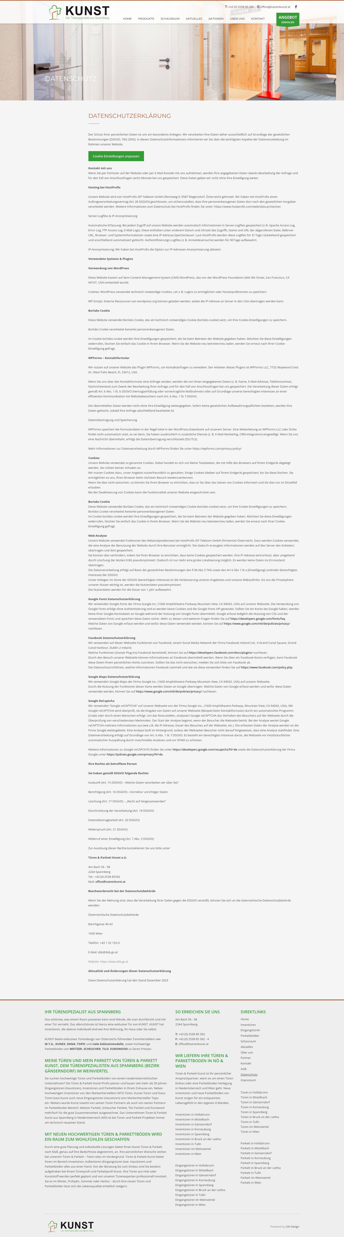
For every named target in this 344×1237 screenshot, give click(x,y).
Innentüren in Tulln (188, 1144)
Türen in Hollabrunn (254, 1092)
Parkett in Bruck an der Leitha (261, 1168)
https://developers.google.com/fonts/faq (257, 619)
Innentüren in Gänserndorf (193, 1124)
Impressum (248, 1080)
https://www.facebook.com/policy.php (266, 667)
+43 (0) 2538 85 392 (241, 6)
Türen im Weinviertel (255, 1127)
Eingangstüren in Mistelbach (194, 1170)
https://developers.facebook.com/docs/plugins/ (221, 653)
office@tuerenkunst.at (275, 6)
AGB (243, 1069)
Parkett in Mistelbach (255, 1148)
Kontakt (246, 1063)
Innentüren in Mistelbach (192, 1119)
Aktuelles (247, 1047)
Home (245, 1019)
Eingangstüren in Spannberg (194, 1185)
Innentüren (248, 1025)
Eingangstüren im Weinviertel (195, 1200)
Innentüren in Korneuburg (193, 1129)
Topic (155, 1098)
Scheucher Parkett (114, 1108)
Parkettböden (250, 1036)
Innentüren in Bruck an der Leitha (198, 1139)
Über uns (247, 1052)
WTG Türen (125, 1093)
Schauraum (248, 1041)
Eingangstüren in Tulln (190, 1195)
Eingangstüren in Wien (190, 1205)
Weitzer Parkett (90, 1108)
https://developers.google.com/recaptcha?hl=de (205, 749)
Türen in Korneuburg (255, 1107)
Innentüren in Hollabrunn (192, 1114)
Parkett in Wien (251, 1183)
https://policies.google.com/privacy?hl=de (135, 754)
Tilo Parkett (136, 1108)
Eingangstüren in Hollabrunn (194, 1165)
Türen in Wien (250, 1132)
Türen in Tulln (250, 1122)
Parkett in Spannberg (255, 1163)
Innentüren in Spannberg (192, 1134)
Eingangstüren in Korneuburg (195, 1180)
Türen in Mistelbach (254, 1097)
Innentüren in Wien (188, 1154)
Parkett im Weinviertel (256, 1178)
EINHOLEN (287, 20)
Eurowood (157, 1108)
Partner (246, 1058)
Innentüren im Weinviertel (193, 1149)
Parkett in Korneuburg (256, 1158)
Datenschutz (249, 1074)
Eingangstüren (250, 1030)
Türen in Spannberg (254, 1112)
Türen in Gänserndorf (255, 1102)
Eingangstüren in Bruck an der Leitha (200, 1190)
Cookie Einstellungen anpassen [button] (116, 156)
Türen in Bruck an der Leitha (260, 1117)
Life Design (292, 1227)
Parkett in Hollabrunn (255, 1143)
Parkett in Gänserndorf (256, 1153)
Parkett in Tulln (251, 1173)
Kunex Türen (142, 1093)
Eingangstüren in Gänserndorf (195, 1175)
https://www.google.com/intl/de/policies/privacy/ (257, 624)
